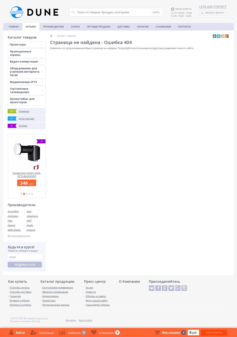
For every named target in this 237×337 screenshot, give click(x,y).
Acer (29, 211)
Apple (30, 225)
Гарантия (142, 26)
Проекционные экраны (20, 53)
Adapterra (32, 216)
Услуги (75, 26)
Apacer (11, 225)
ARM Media (14, 230)
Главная (14, 26)
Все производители (19, 235)
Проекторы (26, 44)
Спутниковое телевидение (26, 90)
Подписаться (25, 264)
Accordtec (13, 211)
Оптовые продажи (98, 26)
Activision (13, 216)
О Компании (163, 26)
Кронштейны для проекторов (22, 100)
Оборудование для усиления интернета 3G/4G (26, 71)
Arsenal (31, 230)
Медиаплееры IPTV (26, 82)
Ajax (10, 220)
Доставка (124, 26)
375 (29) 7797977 (213, 6)
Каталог (31, 26)
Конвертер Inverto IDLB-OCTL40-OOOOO (27, 174)
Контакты (184, 26)
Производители (53, 26)
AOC (29, 220)
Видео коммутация (26, 61)
